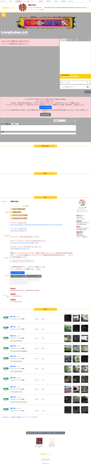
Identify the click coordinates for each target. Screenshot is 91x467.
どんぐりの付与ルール (17, 272)
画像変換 (63, 1)
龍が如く (12, 402)
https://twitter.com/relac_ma (19, 231)
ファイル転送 (26, 1)
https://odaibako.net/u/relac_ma (20, 248)
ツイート (87, 92)
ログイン (13, 269)
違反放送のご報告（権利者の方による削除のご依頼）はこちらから (45, 433)
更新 (38, 269)
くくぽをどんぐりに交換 (18, 276)
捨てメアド (3, 1)
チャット (33, 1)
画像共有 (41, 1)
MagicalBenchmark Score (22, 261)
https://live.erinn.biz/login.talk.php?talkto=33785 (25, 243)
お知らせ (71, 1)
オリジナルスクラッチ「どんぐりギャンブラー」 (25, 279)
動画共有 (48, 1)
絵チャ (11, 1)
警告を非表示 (45, 114)
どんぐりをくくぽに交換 (34, 276)
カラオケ (25, 351)
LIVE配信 (18, 1)
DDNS (55, 1)
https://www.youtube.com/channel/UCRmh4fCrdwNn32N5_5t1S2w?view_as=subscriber (36, 225)
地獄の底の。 (13, 316)
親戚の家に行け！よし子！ (16, 340)
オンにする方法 (45, 107)
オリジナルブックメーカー (18, 283)
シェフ (30, 9)
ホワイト (34, 9)
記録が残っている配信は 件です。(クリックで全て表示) (20, 417)
